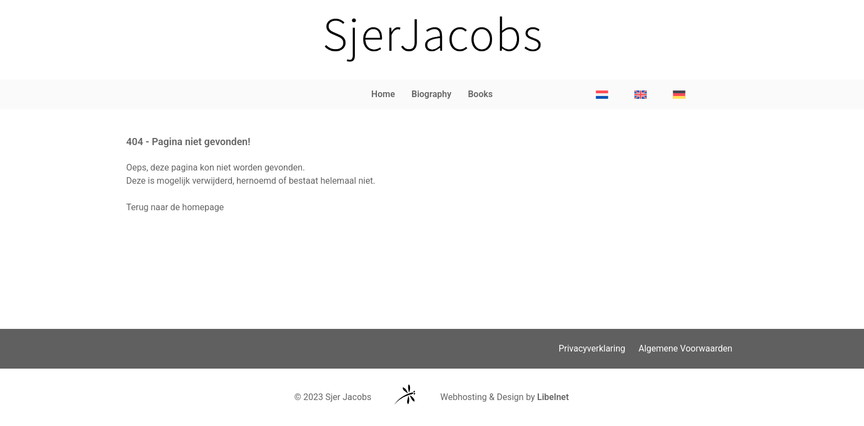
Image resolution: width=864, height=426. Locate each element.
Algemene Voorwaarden (685, 348)
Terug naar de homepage (175, 207)
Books (480, 94)
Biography (431, 94)
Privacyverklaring (592, 348)
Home (383, 94)
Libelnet (553, 397)
